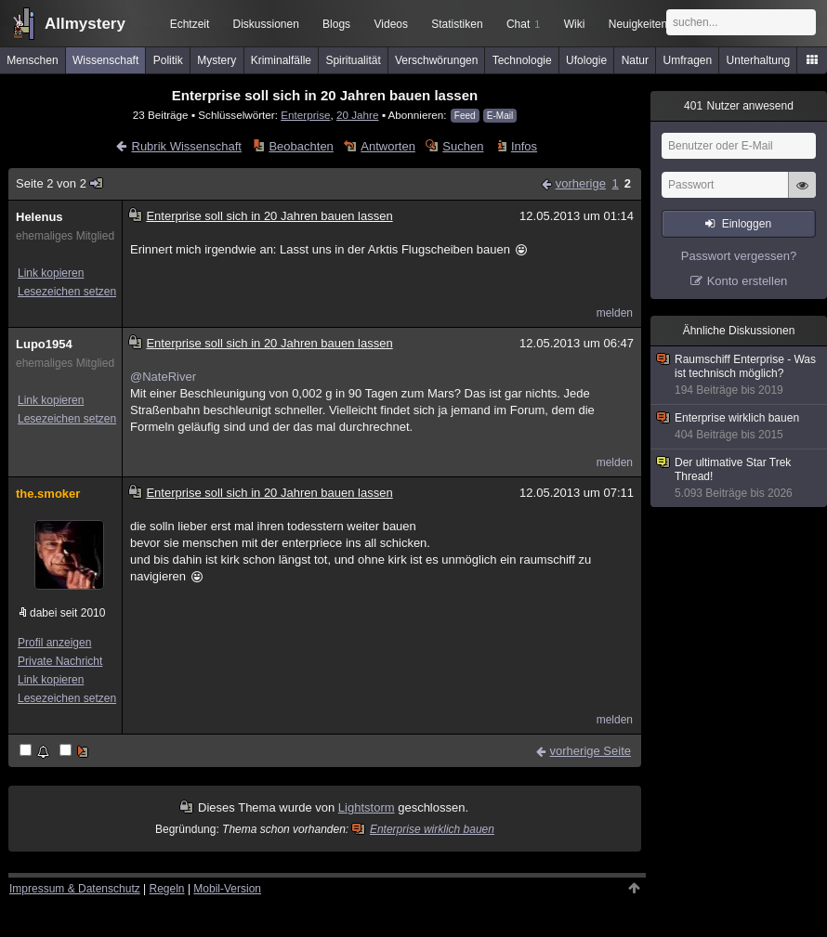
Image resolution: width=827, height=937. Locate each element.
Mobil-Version (227, 888)
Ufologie (586, 60)
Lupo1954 (44, 344)
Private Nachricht (60, 661)
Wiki (574, 24)
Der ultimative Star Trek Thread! (739, 478)
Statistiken (456, 24)
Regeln (167, 888)
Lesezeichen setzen (67, 291)
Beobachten (301, 146)
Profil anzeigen (54, 642)
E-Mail (500, 116)
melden (615, 312)
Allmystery (85, 24)
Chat (523, 24)
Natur (635, 60)
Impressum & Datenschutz (74, 888)
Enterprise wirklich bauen (424, 829)
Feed (465, 116)
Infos (524, 146)
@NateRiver (163, 377)
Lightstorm (366, 807)
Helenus (39, 217)
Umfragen (688, 60)
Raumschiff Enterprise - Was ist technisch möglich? (739, 375)
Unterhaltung (759, 60)
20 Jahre (357, 115)
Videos (391, 24)
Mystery (216, 60)
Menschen (32, 60)
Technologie (522, 60)
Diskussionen (265, 24)
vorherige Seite (590, 751)
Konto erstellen (747, 281)
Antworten (388, 146)
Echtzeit (190, 24)
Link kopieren (51, 273)
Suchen (462, 146)
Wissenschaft (105, 60)
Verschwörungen (436, 60)
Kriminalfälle (281, 60)
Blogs (336, 24)
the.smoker (48, 494)
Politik (168, 60)
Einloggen (746, 223)
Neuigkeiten (638, 24)
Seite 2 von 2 (60, 183)
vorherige (581, 183)
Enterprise (305, 115)
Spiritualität (352, 60)
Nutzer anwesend (739, 105)
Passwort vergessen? (738, 256)
